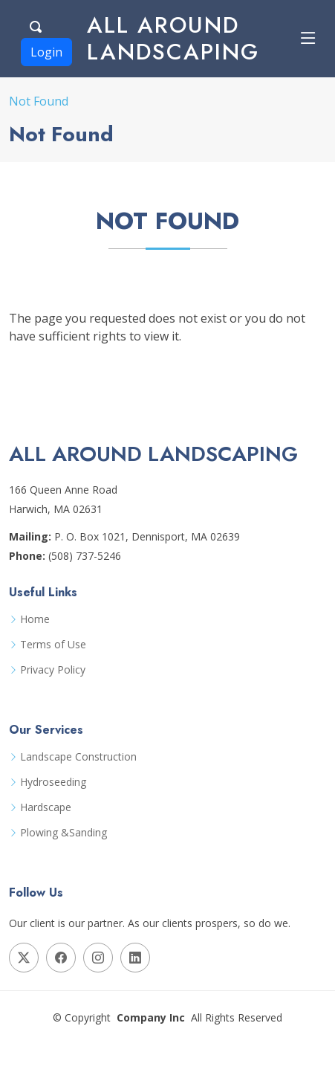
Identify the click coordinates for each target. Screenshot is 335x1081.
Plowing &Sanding (63, 832)
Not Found (38, 101)
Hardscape (45, 807)
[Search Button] (36, 24)
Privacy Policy (52, 670)
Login (46, 52)
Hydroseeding (53, 782)
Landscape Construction (78, 757)
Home (35, 619)
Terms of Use (53, 644)
